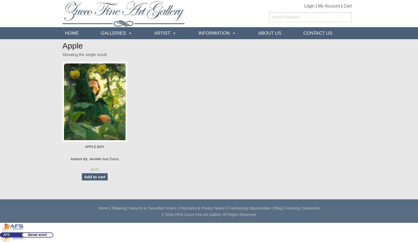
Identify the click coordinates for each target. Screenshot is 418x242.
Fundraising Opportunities (249, 208)
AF (6, 235)
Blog (278, 208)
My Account (329, 6)
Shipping (119, 208)
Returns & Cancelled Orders (153, 208)
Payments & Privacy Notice (202, 208)
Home (72, 33)
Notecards (311, 208)
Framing (292, 208)
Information (214, 33)
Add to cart (94, 177)
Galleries (113, 33)
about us (269, 33)
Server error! (37, 235)
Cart (348, 6)
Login (309, 6)
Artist (162, 33)
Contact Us (317, 33)
